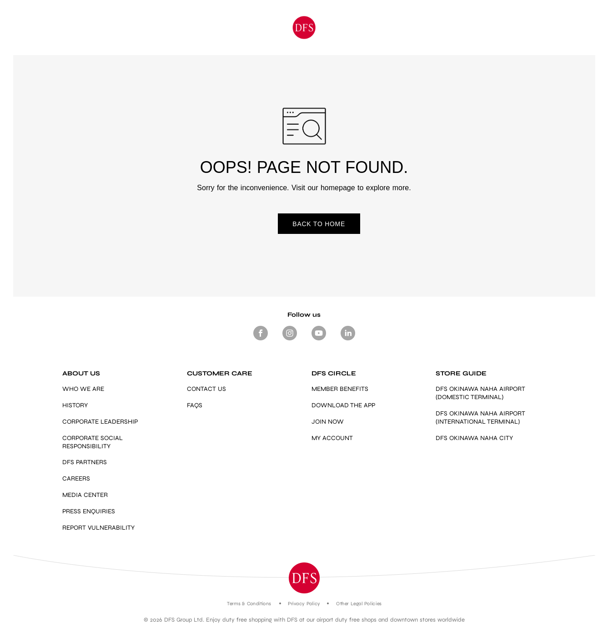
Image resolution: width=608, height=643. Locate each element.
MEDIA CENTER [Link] (85, 495)
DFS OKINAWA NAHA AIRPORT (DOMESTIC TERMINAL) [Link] (480, 393)
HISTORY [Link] (75, 406)
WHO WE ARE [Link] (83, 389)
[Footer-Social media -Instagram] (289, 340)
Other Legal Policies (358, 604)
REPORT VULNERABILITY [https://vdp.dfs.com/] (98, 528)
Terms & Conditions (249, 604)
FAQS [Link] (194, 406)
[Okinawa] (304, 27)
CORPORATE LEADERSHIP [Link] (100, 422)
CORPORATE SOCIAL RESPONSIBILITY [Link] (92, 442)
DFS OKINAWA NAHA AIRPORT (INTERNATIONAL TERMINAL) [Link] (480, 418)
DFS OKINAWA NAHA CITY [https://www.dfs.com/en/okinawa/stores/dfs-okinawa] (474, 438)
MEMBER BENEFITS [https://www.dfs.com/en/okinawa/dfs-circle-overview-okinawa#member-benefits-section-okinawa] (340, 389)
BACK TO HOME (303, 224)
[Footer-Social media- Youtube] (319, 340)
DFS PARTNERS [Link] (84, 462)
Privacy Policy (304, 604)
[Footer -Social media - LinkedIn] (348, 340)
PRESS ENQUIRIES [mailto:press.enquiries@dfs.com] (88, 512)
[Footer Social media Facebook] (260, 340)
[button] (304, 578)
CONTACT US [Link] (206, 389)
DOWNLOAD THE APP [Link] (343, 406)
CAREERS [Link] (76, 479)
